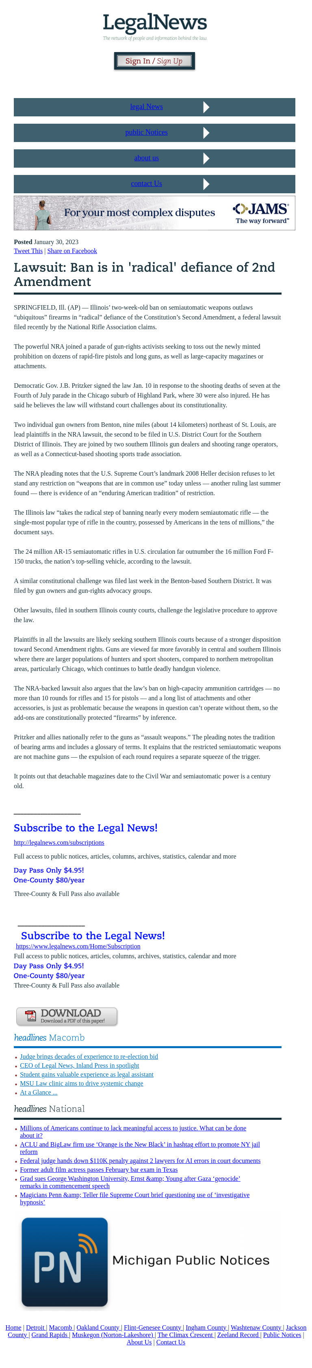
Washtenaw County (257, 1327)
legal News (146, 107)
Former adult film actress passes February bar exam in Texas (99, 1169)
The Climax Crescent (186, 1334)
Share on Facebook (72, 250)
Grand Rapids (50, 1334)
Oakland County (99, 1327)
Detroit (36, 1327)
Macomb (61, 1327)
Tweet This (28, 250)
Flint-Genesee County (153, 1327)
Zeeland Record (238, 1334)
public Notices (147, 132)
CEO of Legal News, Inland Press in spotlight (79, 1065)
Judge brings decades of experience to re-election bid (89, 1056)
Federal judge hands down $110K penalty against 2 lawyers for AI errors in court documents (140, 1160)
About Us (139, 1342)
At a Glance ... (38, 1092)
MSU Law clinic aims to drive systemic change (81, 1083)
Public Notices (282, 1334)
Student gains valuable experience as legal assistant (87, 1074)
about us (146, 158)
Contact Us (171, 1342)
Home (14, 1327)
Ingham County (207, 1327)
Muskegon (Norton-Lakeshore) (113, 1334)
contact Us (146, 183)
